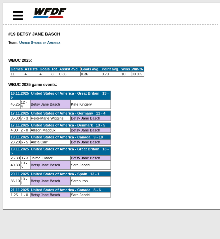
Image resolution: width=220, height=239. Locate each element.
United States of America (39, 42)
